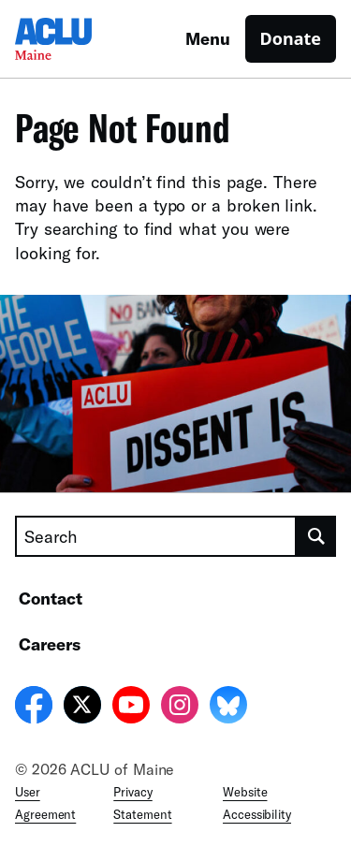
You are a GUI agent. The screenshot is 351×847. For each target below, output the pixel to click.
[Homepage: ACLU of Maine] (80, 39)
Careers (49, 644)
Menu (207, 38)
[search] (316, 536)
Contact (50, 598)
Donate (290, 38)
